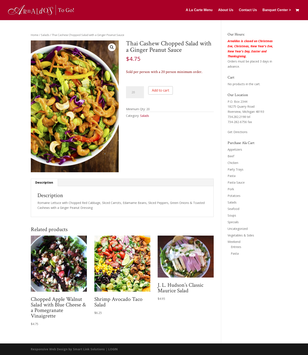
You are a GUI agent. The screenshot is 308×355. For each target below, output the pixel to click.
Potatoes (234, 196)
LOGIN (113, 349)
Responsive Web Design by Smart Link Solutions (68, 349)
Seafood (233, 209)
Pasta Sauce (236, 182)
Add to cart (160, 90)
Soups (232, 215)
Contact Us (248, 10)
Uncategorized (238, 229)
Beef (231, 156)
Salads (45, 35)
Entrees (236, 247)
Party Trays (235, 169)
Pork (231, 189)
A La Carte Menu (199, 10)
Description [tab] (44, 182)
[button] (112, 47)
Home (34, 35)
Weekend (234, 242)
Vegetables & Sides (241, 235)
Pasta (231, 176)
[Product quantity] (135, 92)
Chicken (233, 163)
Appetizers (235, 149)
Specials (233, 222)
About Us (225, 10)
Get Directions (237, 132)
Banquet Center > (276, 10)
